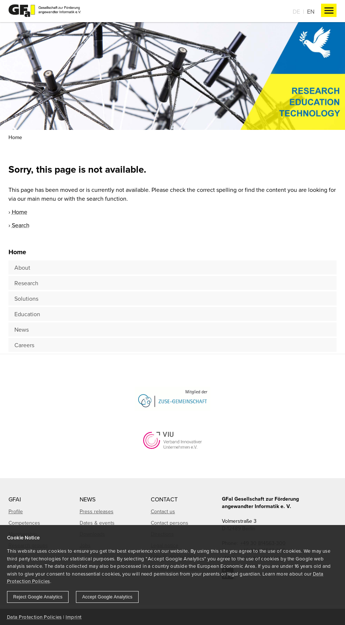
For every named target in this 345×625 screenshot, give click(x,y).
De (296, 11)
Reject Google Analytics (38, 597)
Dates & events (97, 522)
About (22, 267)
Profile (15, 511)
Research (26, 283)
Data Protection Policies (34, 617)
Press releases (97, 511)
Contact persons (169, 522)
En (310, 11)
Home (15, 137)
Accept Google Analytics (107, 597)
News (21, 329)
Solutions (26, 298)
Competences (24, 522)
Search (20, 225)
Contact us (163, 511)
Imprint (73, 617)
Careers (24, 345)
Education (27, 314)
